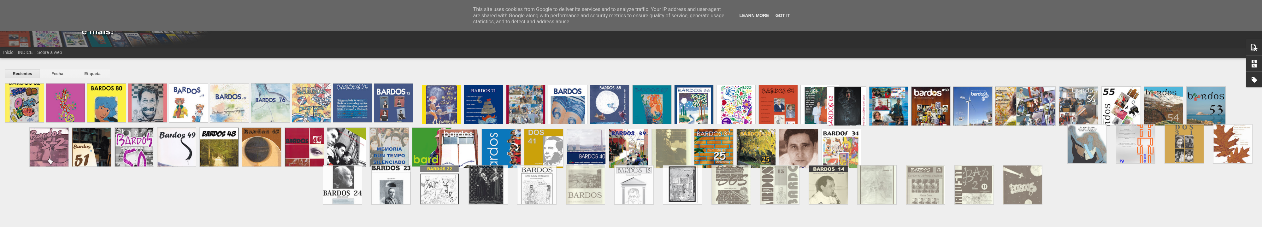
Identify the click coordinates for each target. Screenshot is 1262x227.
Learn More (754, 15)
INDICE (25, 52)
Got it (782, 15)
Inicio (8, 52)
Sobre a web (49, 52)
